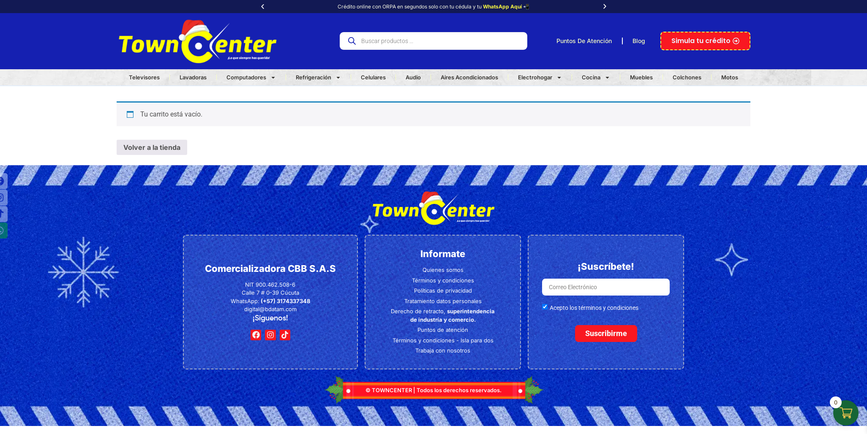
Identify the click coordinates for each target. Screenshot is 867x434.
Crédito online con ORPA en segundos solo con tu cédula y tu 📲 (433, 6)
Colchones (687, 77)
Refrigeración (318, 77)
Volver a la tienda (151, 147)
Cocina (596, 77)
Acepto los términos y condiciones (594, 307)
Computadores (251, 77)
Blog (639, 40)
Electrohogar (540, 77)
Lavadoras (193, 77)
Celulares (373, 77)
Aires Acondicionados (469, 77)
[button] (262, 6)
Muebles (641, 77)
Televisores (144, 77)
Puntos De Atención (584, 40)
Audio (413, 77)
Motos (729, 77)
